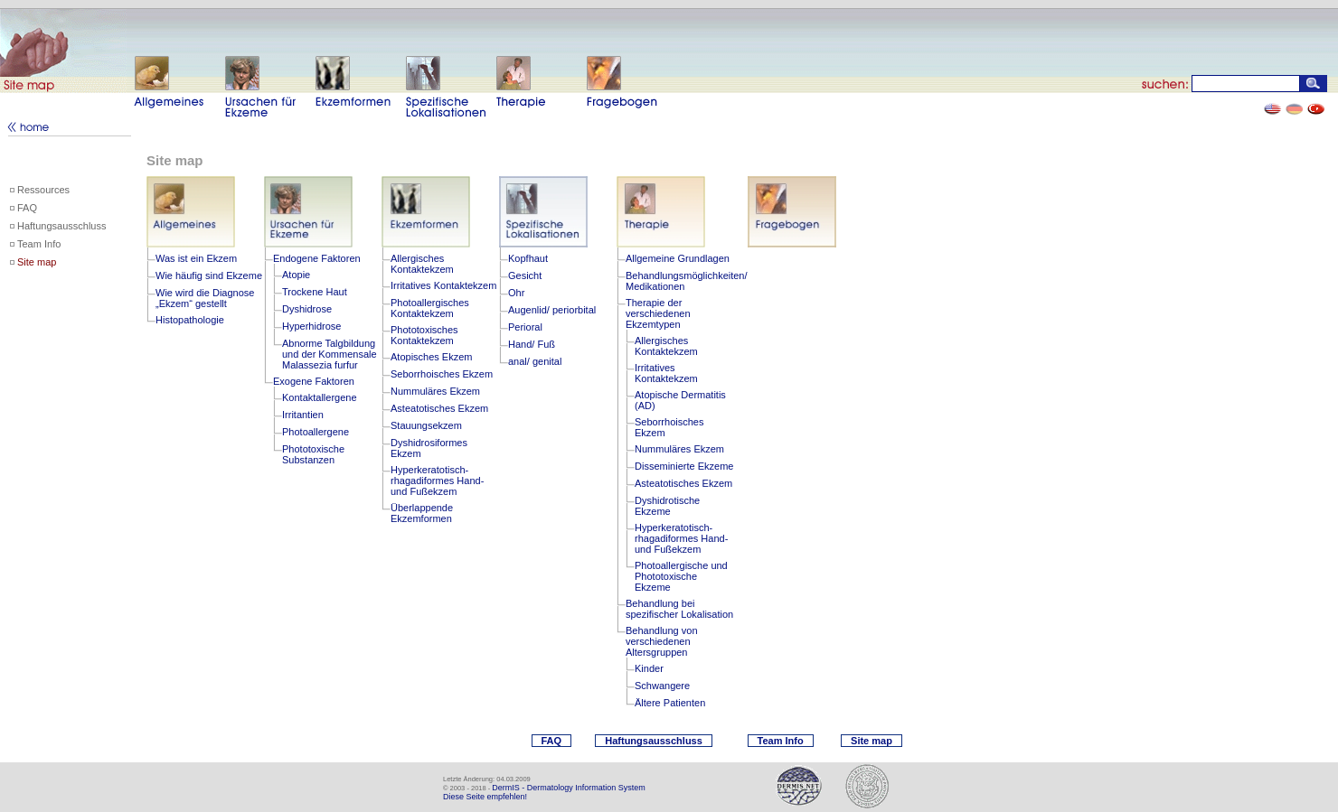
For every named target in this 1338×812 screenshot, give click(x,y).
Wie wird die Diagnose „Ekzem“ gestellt (204, 298)
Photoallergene (315, 431)
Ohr (516, 292)
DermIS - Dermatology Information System (568, 787)
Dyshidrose (307, 308)
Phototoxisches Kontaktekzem (424, 335)
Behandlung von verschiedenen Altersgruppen (662, 641)
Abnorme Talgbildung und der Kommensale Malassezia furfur (329, 354)
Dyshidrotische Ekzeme (667, 506)
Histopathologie (189, 319)
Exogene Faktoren (313, 381)
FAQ (27, 207)
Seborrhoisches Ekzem (442, 374)
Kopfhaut (528, 258)
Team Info (39, 243)
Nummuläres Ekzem (435, 391)
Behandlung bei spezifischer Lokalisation (679, 609)
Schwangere (662, 685)
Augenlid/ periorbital (552, 309)
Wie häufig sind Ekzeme (208, 275)
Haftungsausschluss (61, 225)
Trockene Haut (314, 291)
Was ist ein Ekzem (196, 258)
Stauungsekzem (426, 425)
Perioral (525, 327)
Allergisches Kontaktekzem (422, 264)
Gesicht (525, 275)
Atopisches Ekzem (431, 356)
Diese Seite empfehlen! (485, 796)
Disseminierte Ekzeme (684, 466)
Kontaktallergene (319, 397)
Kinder (649, 668)
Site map (36, 262)
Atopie (296, 274)
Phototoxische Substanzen (313, 454)
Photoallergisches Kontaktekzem (430, 308)
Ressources (43, 189)
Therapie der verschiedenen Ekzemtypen (658, 313)
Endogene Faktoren (317, 258)
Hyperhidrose (311, 326)
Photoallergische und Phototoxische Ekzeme (681, 576)
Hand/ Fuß (531, 344)
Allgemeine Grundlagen (678, 258)
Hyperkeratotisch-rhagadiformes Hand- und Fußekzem (437, 480)
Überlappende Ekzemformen (422, 513)
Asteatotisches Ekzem (439, 408)
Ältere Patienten (670, 702)
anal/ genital (534, 361)
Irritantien (303, 414)
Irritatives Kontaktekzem (443, 285)
